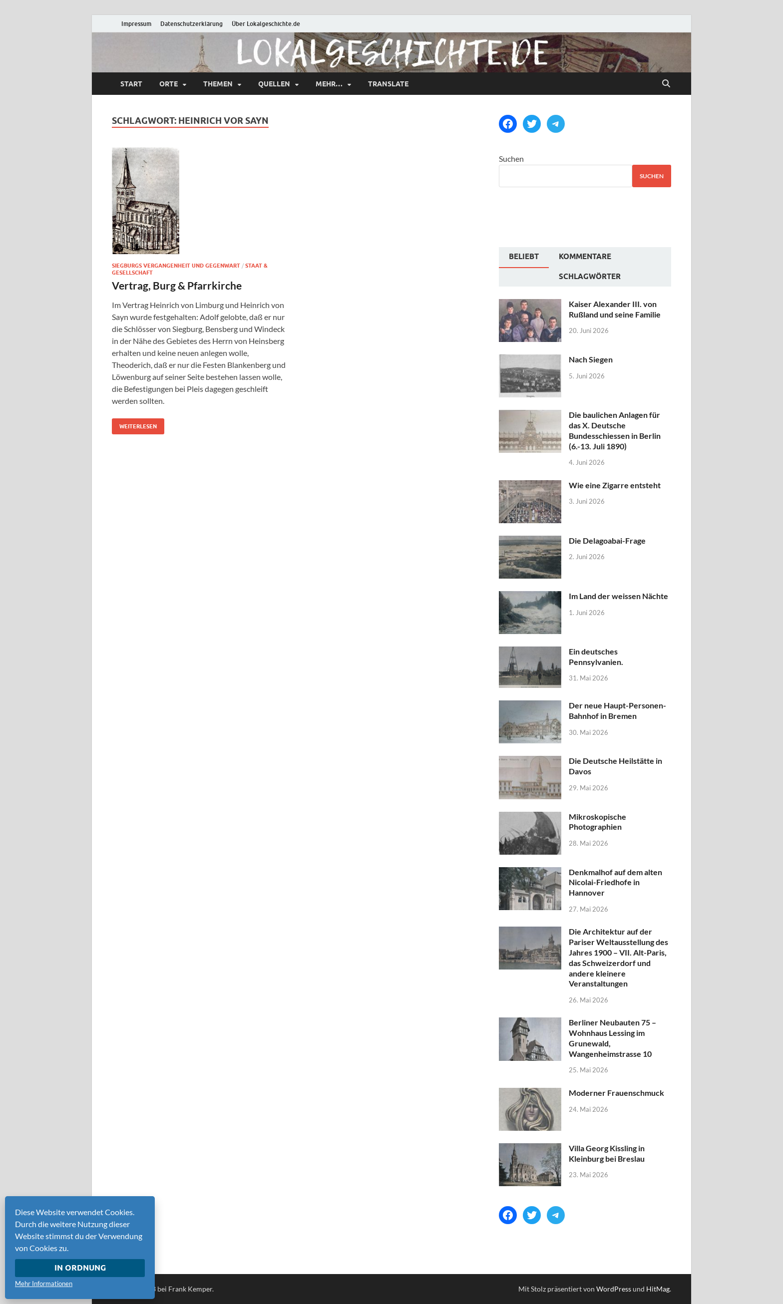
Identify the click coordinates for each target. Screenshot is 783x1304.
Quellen (274, 84)
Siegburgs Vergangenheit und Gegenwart (176, 265)
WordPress (613, 1289)
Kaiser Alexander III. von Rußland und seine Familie (615, 309)
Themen (218, 84)
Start (131, 84)
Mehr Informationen (43, 1284)
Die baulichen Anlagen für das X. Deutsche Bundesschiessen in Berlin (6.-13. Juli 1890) (615, 430)
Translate (388, 84)
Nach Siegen (591, 359)
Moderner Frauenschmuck (616, 1092)
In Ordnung (80, 1268)
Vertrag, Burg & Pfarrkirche (177, 285)
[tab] (524, 257)
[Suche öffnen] (666, 83)
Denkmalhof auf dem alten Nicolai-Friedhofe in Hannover (615, 882)
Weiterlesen (134, 424)
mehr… (329, 84)
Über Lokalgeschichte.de (266, 23)
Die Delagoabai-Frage (607, 540)
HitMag (658, 1289)
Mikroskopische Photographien (597, 822)
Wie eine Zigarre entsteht (615, 485)
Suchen (511, 158)
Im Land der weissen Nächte (618, 596)
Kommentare (585, 256)
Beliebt (524, 256)
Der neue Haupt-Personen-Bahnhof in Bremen (617, 710)
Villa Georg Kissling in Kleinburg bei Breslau (607, 1153)
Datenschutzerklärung (191, 23)
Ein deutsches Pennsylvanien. (596, 656)
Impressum (136, 23)
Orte (168, 84)
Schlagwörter (590, 276)
